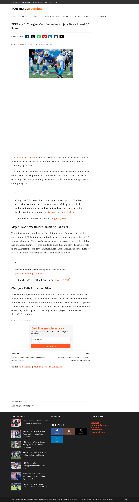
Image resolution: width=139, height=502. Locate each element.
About (46, 2)
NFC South (79, 16)
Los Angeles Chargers (45, 44)
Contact (94, 422)
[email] (50, 339)
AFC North (23, 16)
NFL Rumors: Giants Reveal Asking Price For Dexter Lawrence (34, 444)
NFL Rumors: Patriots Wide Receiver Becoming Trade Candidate (34, 434)
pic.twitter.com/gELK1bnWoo (30, 273)
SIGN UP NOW (51, 346)
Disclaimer (96, 429)
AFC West (56, 16)
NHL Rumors (37, 2)
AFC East (45, 16)
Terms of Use (97, 432)
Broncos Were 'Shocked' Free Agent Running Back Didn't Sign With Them (35, 476)
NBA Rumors (15, 2)
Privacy (94, 427)
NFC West (100, 16)
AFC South (35, 16)
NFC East (89, 16)
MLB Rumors (26, 2)
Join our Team (98, 425)
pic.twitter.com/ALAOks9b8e (59, 212)
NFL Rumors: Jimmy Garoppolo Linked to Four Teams (34, 465)
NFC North (67, 16)
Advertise (54, 2)
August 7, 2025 (59, 218)
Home (13, 16)
